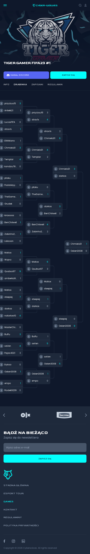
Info (6, 84)
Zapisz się (68, 75)
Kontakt (10, 509)
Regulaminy (13, 517)
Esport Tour (14, 493)
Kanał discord (18, 75)
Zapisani (37, 84)
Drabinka (20, 84)
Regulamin (55, 84)
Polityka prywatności (21, 525)
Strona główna (16, 485)
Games (9, 501)
